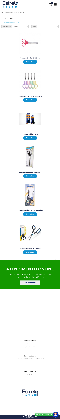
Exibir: (34, 26)
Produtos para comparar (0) (11, 22)
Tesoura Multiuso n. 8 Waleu (30, 248)
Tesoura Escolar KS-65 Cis (30, 58)
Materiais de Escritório (11, 12)
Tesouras (21, 12)
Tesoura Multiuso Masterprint (30, 172)
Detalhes (30, 62)
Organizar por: (7, 26)
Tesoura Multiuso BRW (30, 134)
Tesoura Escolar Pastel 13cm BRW (30, 96)
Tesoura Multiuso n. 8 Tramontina (30, 210)
